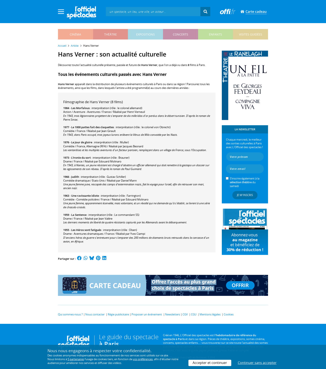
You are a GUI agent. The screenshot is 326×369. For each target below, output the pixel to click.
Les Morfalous (80, 108)
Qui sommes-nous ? (70, 314)
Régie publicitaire (118, 314)
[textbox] (153, 11)
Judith (75, 177)
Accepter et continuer (210, 362)
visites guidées (250, 34)
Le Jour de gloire (81, 142)
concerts (180, 34)
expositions (145, 34)
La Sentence (79, 215)
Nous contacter (95, 314)
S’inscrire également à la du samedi (244, 182)
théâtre (110, 34)
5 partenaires (76, 359)
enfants (215, 34)
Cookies (229, 314)
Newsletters (172, 314)
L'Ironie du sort (81, 157)
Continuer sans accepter (257, 362)
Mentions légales (210, 314)
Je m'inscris (245, 195)
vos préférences (143, 359)
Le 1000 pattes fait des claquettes (92, 127)
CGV (185, 314)
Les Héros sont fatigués (86, 230)
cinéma (75, 34)
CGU (193, 314)
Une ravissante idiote (85, 196)
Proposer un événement (146, 314)
